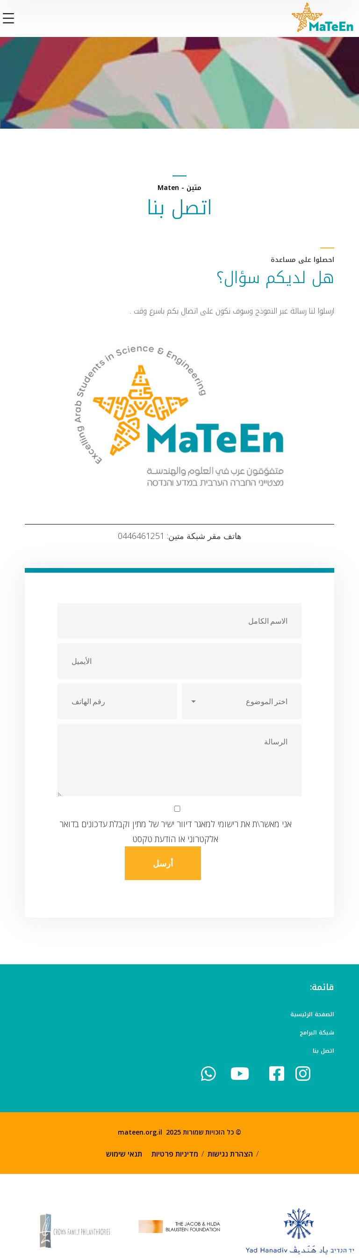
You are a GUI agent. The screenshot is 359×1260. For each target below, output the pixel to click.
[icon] (279, 1073)
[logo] (323, 17)
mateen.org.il (140, 1132)
